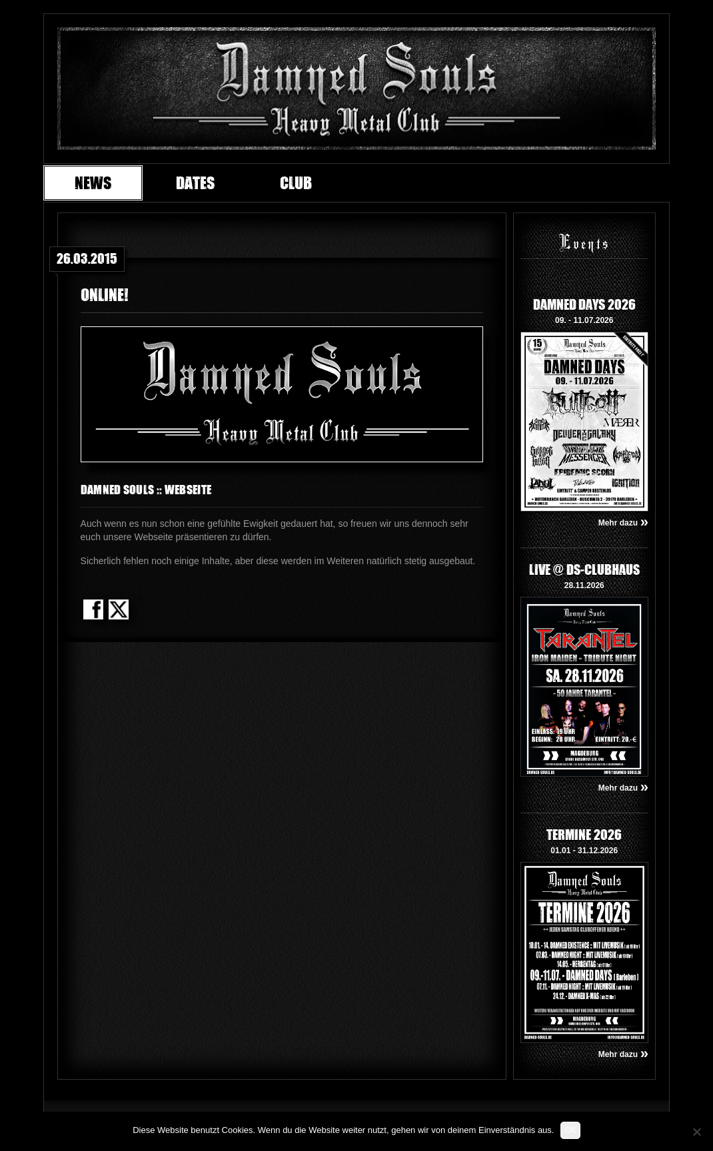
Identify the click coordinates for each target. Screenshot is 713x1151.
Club (296, 182)
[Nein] (696, 1131)
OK (570, 1130)
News (93, 182)
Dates (195, 182)
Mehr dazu (623, 523)
